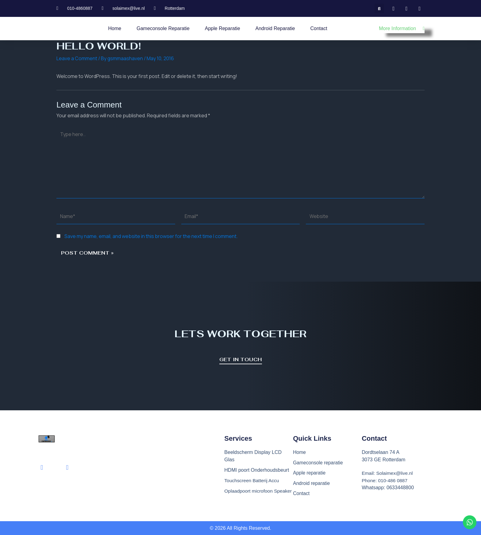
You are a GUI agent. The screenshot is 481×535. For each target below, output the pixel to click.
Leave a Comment (76, 58)
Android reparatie (275, 28)
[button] (379, 8)
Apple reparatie (222, 28)
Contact (318, 28)
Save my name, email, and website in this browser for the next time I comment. (151, 237)
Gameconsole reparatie (163, 28)
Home (114, 28)
